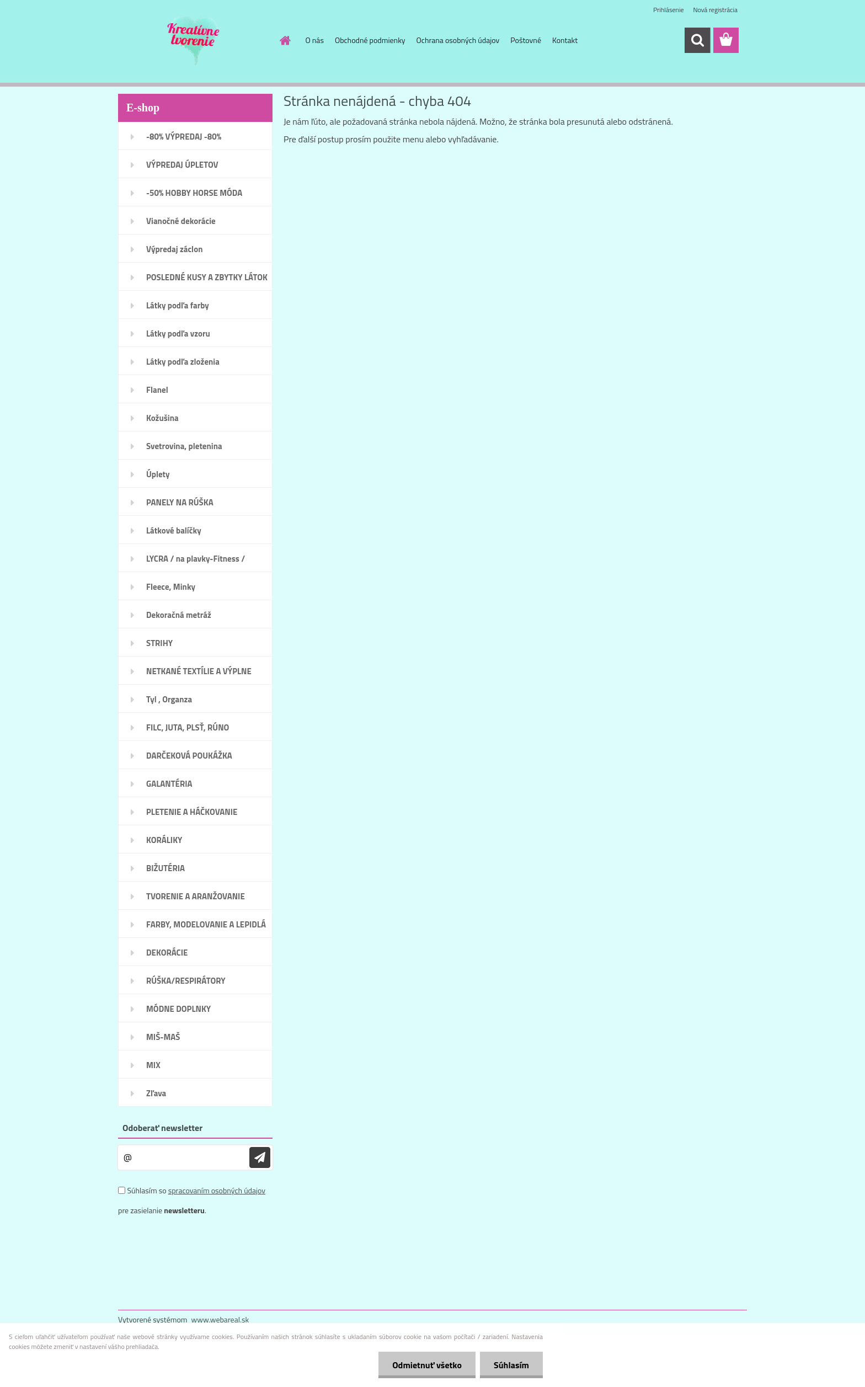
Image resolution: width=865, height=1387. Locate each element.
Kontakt (565, 40)
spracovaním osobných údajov (216, 1190)
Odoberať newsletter (162, 1127)
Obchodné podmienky (370, 40)
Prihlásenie (668, 9)
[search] (697, 40)
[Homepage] (284, 40)
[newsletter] (260, 1157)
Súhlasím (511, 1365)
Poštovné (525, 40)
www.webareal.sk (220, 1319)
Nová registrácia (715, 9)
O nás (315, 40)
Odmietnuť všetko (427, 1365)
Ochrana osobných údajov (458, 40)
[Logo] (194, 40)
